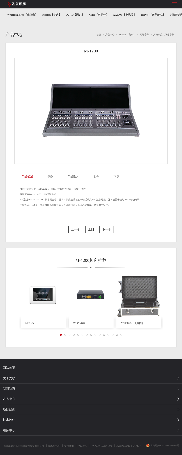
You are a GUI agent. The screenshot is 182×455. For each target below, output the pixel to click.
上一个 (75, 229)
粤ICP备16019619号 (101, 445)
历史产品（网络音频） (165, 34)
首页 (98, 34)
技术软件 (9, 420)
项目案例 (9, 409)
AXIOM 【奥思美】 (124, 14)
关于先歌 (9, 378)
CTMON (136, 445)
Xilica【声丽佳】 (99, 14)
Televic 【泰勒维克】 (153, 14)
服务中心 (9, 430)
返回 (91, 229)
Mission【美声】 (51, 14)
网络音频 (144, 34)
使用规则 (68, 445)
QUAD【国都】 (75, 14)
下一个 (106, 229)
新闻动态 (9, 388)
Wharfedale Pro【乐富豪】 (22, 14)
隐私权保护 (54, 445)
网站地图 (82, 445)
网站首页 (9, 368)
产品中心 (110, 34)
